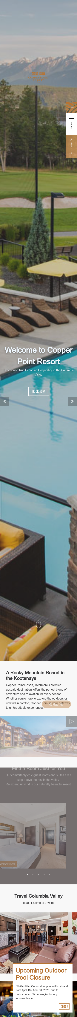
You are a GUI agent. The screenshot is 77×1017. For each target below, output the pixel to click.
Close (64, 1006)
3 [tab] (38, 874)
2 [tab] (33, 874)
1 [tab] (27, 874)
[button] (4, 401)
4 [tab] (44, 874)
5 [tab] (50, 874)
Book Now (38, 391)
